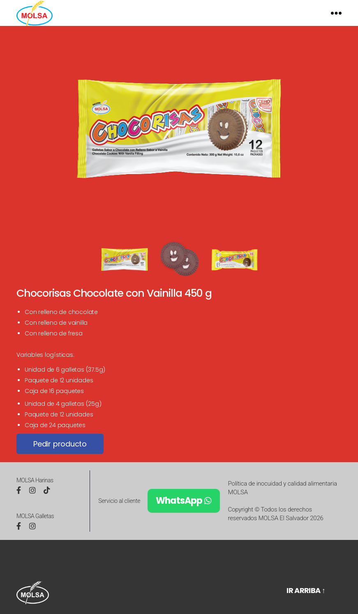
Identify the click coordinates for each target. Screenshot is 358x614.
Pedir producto (60, 455)
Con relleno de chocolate (61, 323)
